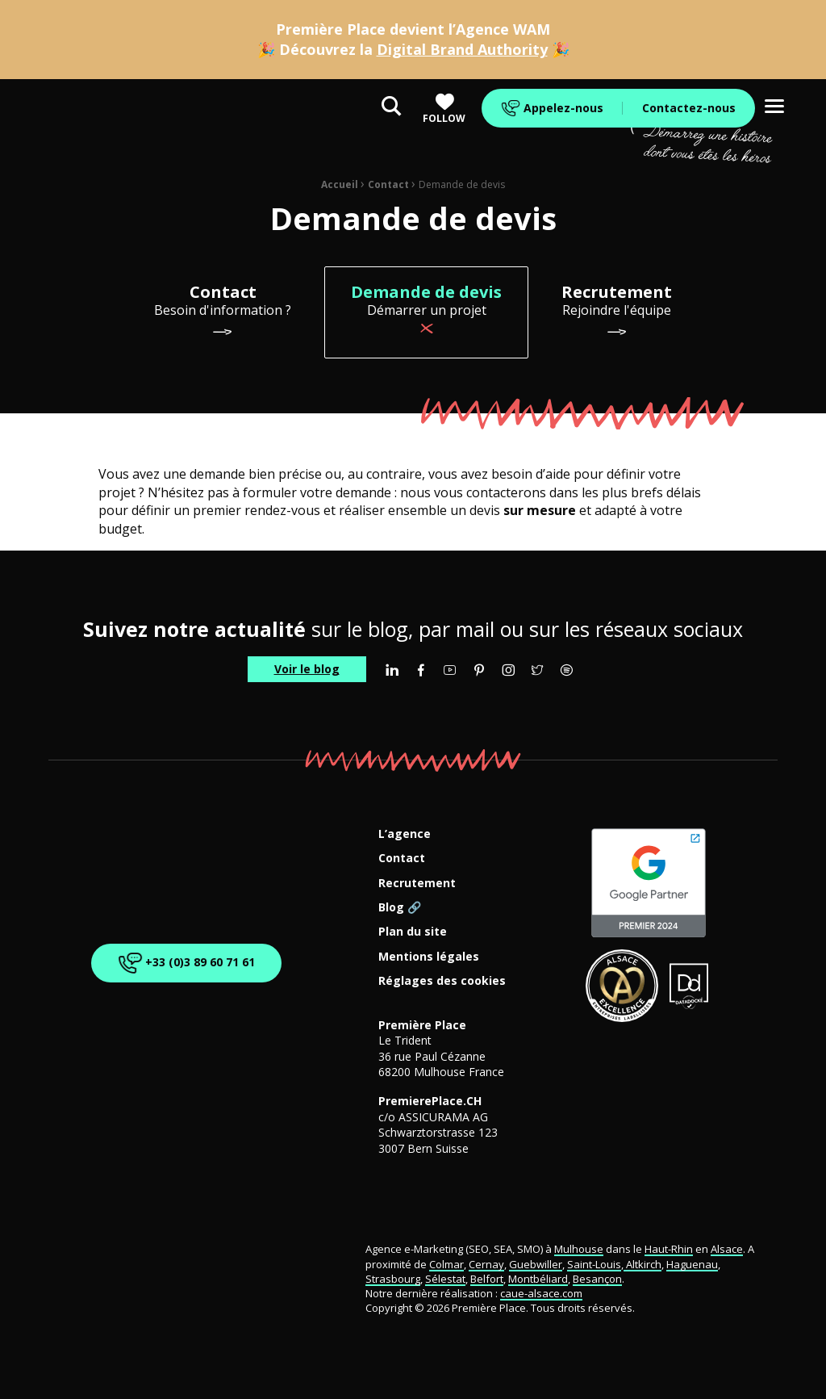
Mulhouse (578, 1249)
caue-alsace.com (541, 1293)
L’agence (404, 834)
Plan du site (412, 932)
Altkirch (642, 1264)
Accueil (339, 184)
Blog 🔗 (399, 908)
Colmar (446, 1264)
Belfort (486, 1278)
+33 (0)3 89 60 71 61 (183, 962)
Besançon (597, 1278)
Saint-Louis (594, 1264)
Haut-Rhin (669, 1249)
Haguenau (692, 1264)
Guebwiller (535, 1264)
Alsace (727, 1249)
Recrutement (417, 883)
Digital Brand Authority (462, 49)
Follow (444, 108)
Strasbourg (392, 1278)
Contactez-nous (689, 107)
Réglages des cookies (442, 981)
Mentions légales (428, 957)
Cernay (486, 1264)
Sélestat (445, 1278)
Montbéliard (538, 1278)
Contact (388, 184)
